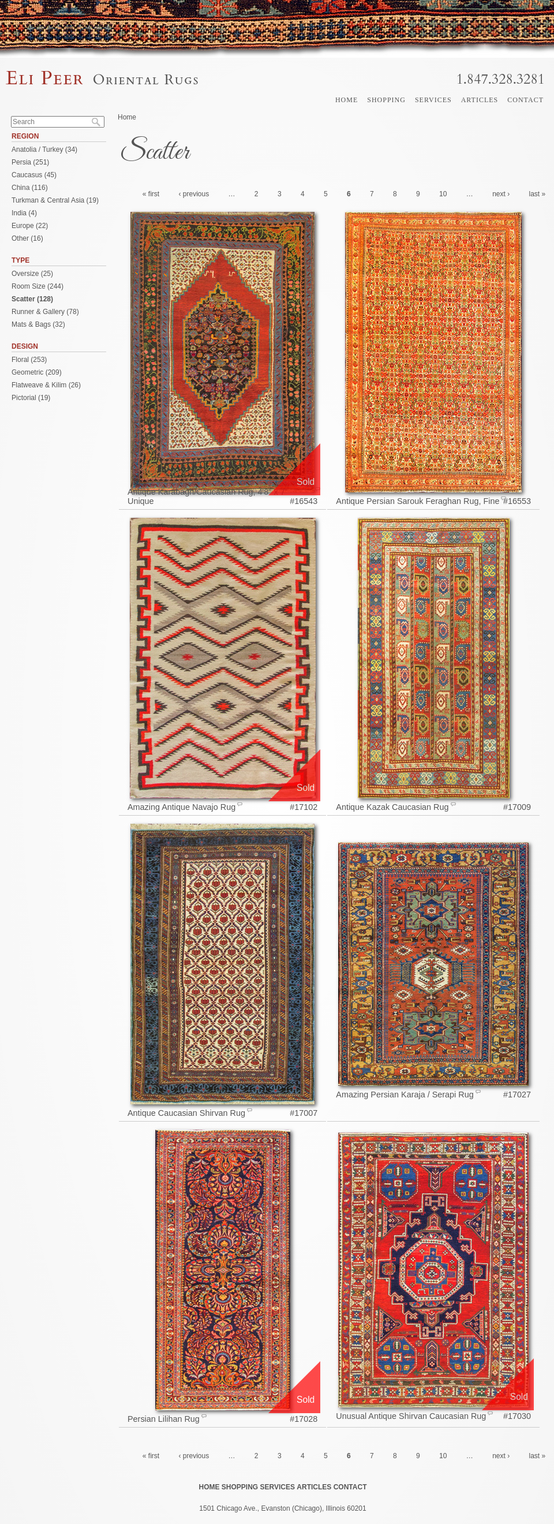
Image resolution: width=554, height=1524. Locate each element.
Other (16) (27, 238)
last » (537, 194)
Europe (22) (30, 226)
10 (443, 194)
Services (433, 100)
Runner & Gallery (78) (45, 312)
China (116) (30, 188)
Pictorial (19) (31, 398)
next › (501, 194)
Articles (480, 100)
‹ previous (193, 194)
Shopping (386, 100)
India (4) (24, 213)
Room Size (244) (37, 286)
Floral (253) (29, 360)
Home (346, 100)
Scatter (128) (32, 299)
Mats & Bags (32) (38, 324)
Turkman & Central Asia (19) (55, 200)
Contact (525, 100)
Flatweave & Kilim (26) (46, 385)
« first (151, 194)
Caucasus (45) (34, 175)
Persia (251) (30, 162)
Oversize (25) (32, 274)
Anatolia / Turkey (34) (44, 149)
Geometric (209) (37, 372)
